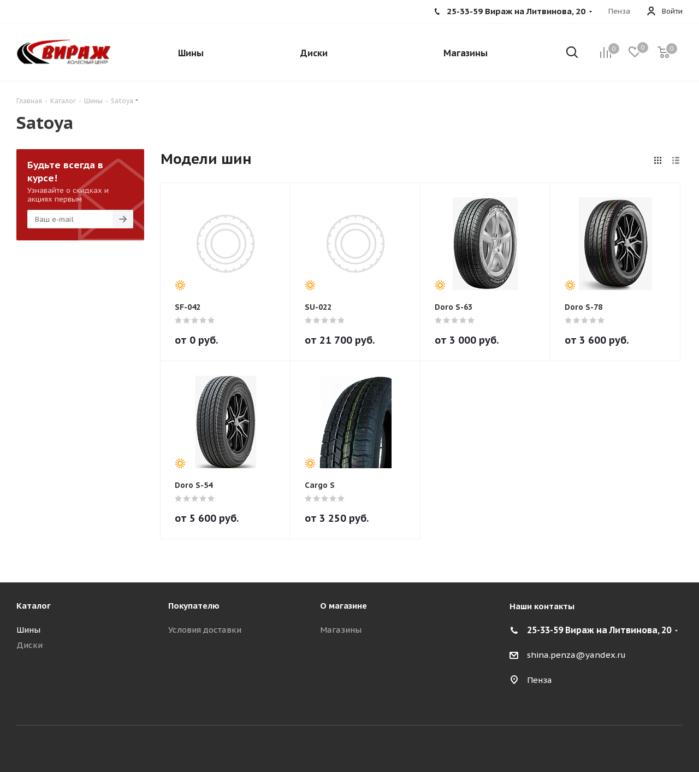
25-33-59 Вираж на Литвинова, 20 (599, 629)
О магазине (343, 605)
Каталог (33, 605)
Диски (29, 645)
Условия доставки (204, 629)
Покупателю (194, 605)
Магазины (341, 629)
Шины (28, 629)
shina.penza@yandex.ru (576, 655)
